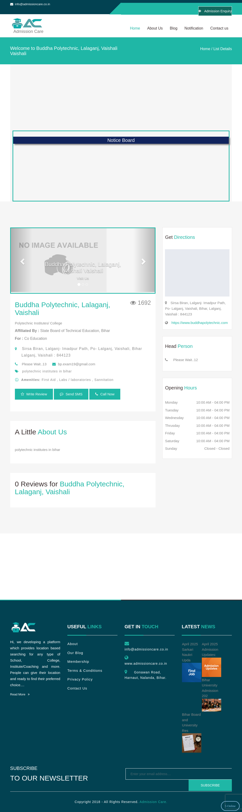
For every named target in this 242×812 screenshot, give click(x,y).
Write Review (34, 394)
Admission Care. (153, 802)
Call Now (104, 394)
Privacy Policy (80, 679)
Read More (20, 694)
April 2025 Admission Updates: (211, 659)
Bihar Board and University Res (191, 732)
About (72, 644)
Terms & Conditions (84, 670)
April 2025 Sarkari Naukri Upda (191, 662)
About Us (155, 28)
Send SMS (71, 394)
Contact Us (77, 688)
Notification (194, 28)
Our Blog (75, 653)
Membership (78, 661)
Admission (26, 22)
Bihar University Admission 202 (211, 695)
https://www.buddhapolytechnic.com (200, 323)
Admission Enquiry (215, 11)
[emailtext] (178, 774)
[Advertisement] (121, 97)
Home (135, 28)
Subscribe (210, 785)
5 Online (230, 806)
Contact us (219, 28)
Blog (173, 28)
